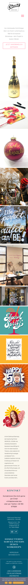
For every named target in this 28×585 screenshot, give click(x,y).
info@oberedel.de (14, 525)
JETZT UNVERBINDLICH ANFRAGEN (14, 46)
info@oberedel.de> (14, 501)
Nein (10, 582)
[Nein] (26, 581)
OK (6, 582)
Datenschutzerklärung (18, 582)
